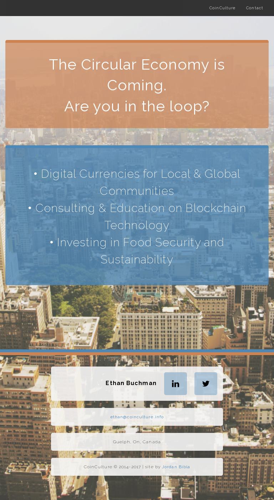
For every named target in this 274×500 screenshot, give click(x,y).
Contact (254, 7)
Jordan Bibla (176, 466)
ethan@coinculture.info (137, 416)
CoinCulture (222, 7)
